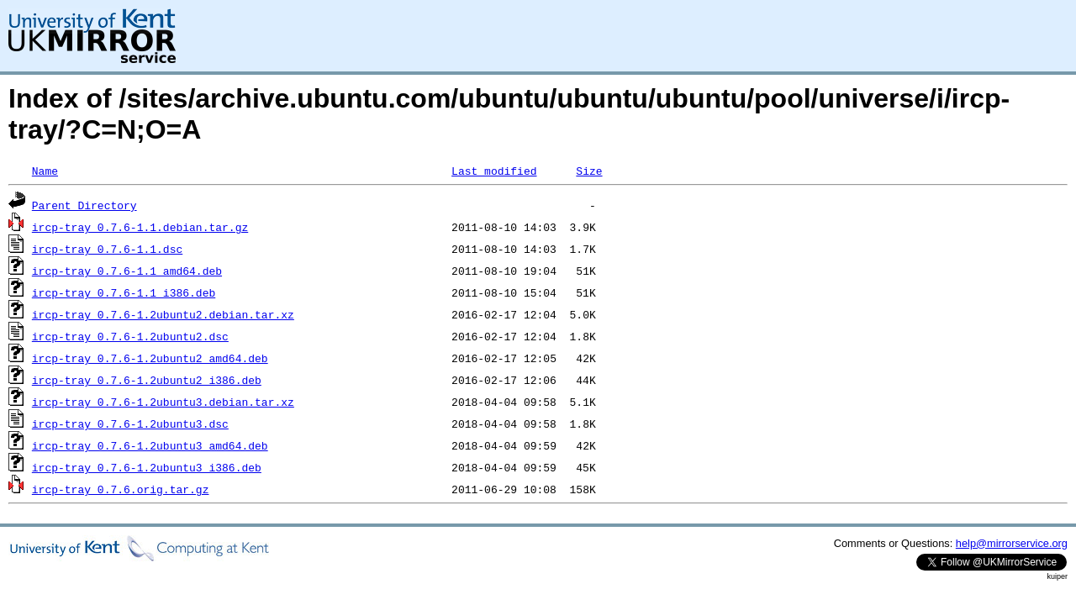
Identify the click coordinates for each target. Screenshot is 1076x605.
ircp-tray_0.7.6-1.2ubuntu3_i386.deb (146, 467)
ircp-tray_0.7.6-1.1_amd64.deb (127, 270)
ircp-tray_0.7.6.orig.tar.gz (120, 489)
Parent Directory (84, 205)
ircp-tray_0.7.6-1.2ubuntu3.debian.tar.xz (163, 401)
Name (45, 170)
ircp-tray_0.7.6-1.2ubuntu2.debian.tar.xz (163, 314)
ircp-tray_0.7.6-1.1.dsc (107, 248)
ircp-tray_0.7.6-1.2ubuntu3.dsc (130, 423)
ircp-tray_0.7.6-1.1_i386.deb (123, 292)
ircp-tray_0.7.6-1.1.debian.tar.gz (140, 226)
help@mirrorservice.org (1012, 543)
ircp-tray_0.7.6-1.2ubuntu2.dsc (130, 336)
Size (589, 170)
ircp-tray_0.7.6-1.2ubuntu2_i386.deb (146, 379)
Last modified (493, 170)
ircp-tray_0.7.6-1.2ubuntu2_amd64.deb (150, 358)
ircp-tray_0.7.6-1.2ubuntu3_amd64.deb (150, 445)
